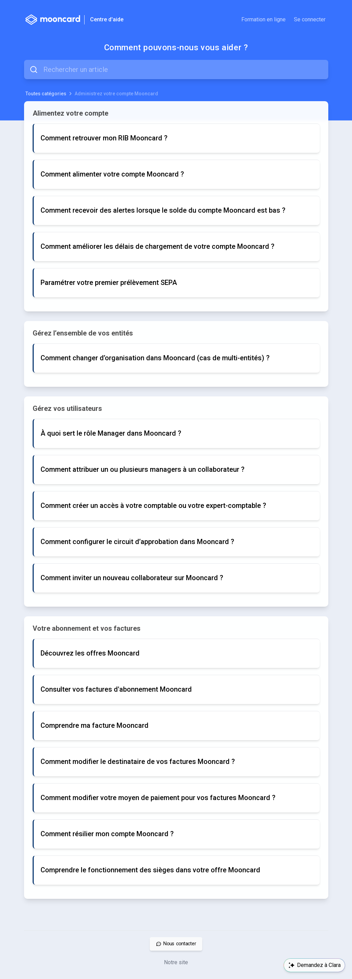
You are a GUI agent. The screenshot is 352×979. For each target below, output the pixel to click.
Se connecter (310, 19)
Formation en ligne (263, 19)
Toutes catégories (45, 93)
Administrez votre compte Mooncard (116, 93)
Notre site (176, 962)
